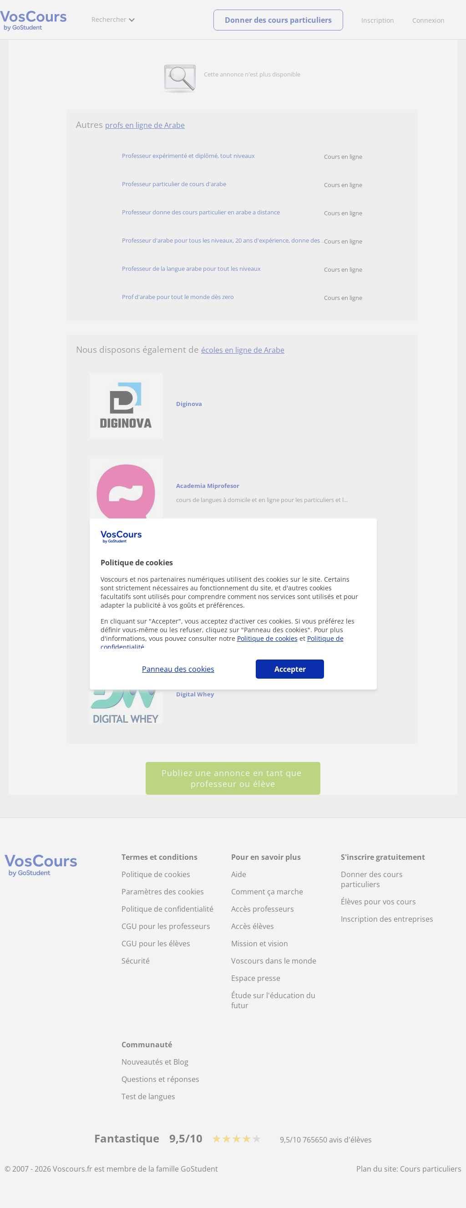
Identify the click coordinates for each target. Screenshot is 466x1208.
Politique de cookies (267, 638)
